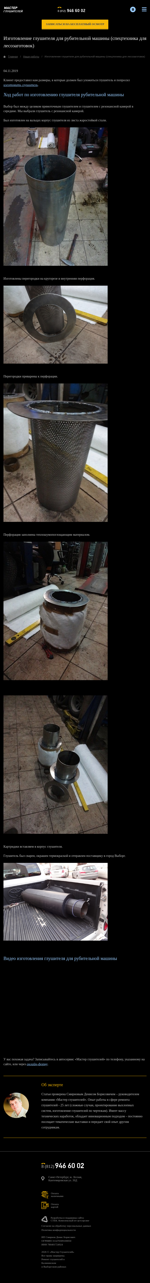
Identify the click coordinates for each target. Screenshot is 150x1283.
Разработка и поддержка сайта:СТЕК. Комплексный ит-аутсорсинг (70, 1219)
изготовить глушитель (20, 85)
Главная (13, 56)
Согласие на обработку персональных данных (66, 1225)
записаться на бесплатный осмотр (75, 24)
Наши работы (31, 56)
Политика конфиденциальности (58, 1230)
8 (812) (71, 10)
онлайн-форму (37, 1064)
